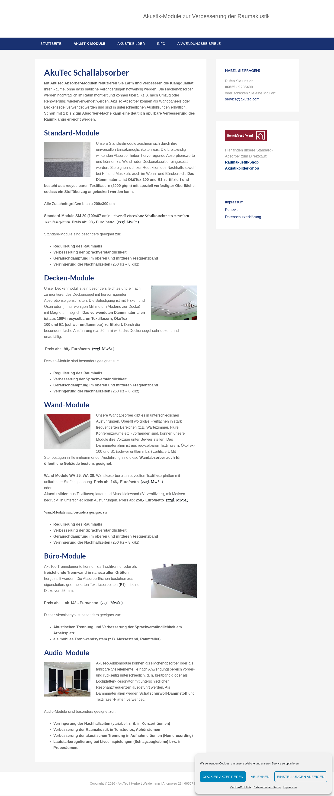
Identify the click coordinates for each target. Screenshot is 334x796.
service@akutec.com (242, 100)
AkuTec (72, 19)
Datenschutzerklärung (267, 787)
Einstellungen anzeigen (300, 777)
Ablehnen (260, 777)
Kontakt (231, 210)
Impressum (290, 787)
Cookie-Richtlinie (240, 787)
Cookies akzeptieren (222, 777)
